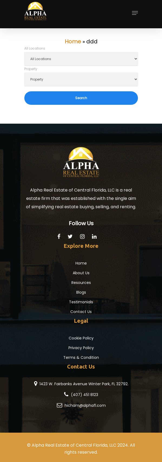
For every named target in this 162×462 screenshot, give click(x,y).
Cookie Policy (81, 338)
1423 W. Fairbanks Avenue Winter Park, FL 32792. (83, 384)
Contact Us (81, 311)
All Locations (34, 48)
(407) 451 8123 (84, 394)
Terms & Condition (81, 357)
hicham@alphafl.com (85, 405)
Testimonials (81, 302)
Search (81, 98)
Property (30, 69)
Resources (81, 282)
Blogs (81, 292)
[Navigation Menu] (135, 14)
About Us (81, 273)
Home (73, 41)
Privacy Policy (81, 347)
